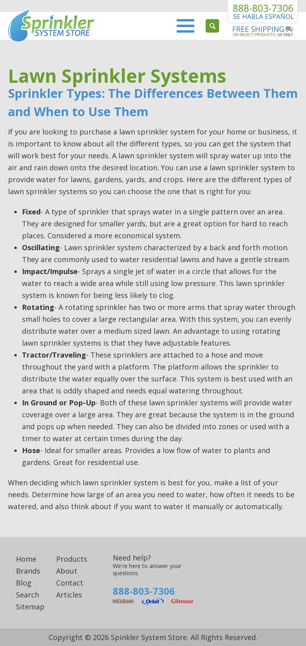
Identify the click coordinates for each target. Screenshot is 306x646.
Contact (69, 583)
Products (71, 559)
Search (27, 594)
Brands (28, 571)
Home (26, 559)
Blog (23, 583)
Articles (69, 594)
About (66, 571)
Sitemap (30, 606)
